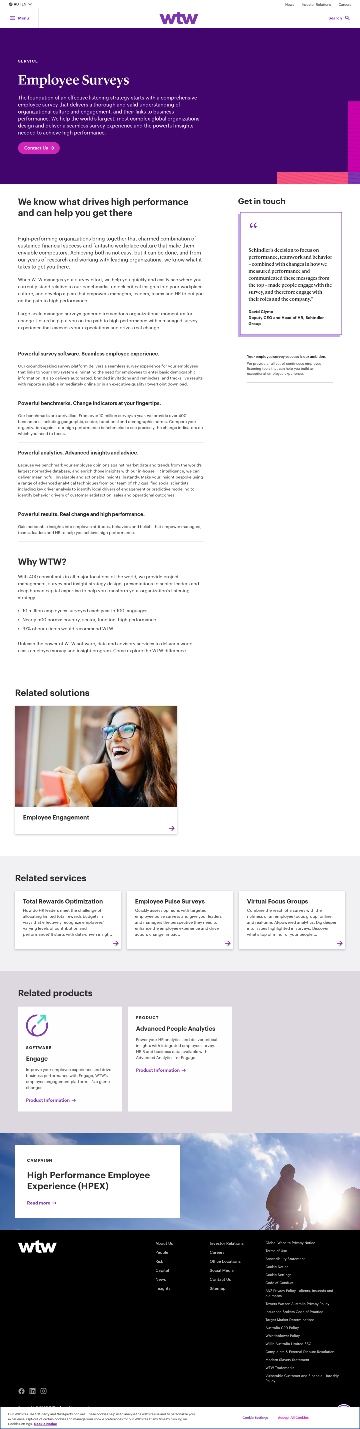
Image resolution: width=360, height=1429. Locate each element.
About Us (164, 1243)
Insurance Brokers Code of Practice (294, 1312)
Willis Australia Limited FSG (289, 1344)
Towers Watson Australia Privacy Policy (297, 1304)
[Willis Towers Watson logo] (37, 1246)
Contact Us (40, 148)
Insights (163, 1288)
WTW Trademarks (280, 1368)
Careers (344, 4)
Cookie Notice (277, 1266)
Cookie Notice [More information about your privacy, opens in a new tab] (45, 1424)
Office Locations (225, 1261)
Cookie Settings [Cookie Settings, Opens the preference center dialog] (255, 1417)
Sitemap (218, 1288)
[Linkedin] (32, 1391)
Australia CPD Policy (282, 1328)
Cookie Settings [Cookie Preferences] (279, 1274)
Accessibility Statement (285, 1258)
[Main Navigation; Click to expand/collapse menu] (19, 18)
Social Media (222, 1270)
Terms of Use (276, 1250)
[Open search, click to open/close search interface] (339, 18)
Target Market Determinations (290, 1320)
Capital (162, 1270)
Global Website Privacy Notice (290, 1242)
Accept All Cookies (293, 1417)
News (289, 4)
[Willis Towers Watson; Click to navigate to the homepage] (179, 18)
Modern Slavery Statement (287, 1360)
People (162, 1252)
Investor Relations (316, 4)
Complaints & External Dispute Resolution (300, 1352)
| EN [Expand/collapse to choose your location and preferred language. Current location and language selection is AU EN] (21, 4)
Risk (159, 1261)
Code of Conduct (280, 1282)
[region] (180, 1418)
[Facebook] (21, 1391)
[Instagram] (43, 1391)
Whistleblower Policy (283, 1336)
